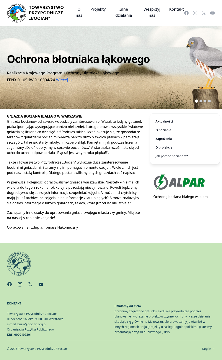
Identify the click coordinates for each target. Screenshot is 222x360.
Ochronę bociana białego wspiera (180, 196)
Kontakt (176, 9)
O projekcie (163, 147)
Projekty (98, 9)
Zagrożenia (163, 139)
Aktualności (164, 121)
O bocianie (163, 130)
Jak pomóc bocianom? (171, 156)
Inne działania (123, 12)
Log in (208, 349)
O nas (79, 12)
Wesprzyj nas (152, 12)
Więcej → (64, 79)
